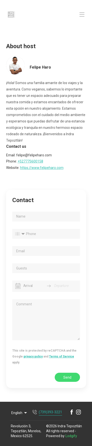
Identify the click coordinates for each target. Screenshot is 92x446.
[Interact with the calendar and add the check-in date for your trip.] (18, 286)
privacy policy (33, 356)
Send (67, 377)
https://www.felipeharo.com (42, 168)
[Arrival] (33, 286)
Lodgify (71, 436)
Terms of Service (61, 356)
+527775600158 (30, 161)
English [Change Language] (19, 413)
